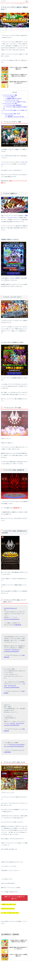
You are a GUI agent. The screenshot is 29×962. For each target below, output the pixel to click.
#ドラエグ (6, 608)
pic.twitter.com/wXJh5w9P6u (11, 725)
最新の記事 (16, 934)
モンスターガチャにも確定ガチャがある (15, 102)
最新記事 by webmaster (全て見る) (14, 117)
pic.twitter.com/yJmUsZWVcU (16, 746)
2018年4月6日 (7, 752)
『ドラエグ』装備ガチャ (9, 97)
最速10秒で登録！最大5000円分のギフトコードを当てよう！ (18, 82)
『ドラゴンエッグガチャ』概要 (9, 95)
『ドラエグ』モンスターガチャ (11, 100)
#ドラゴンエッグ (13, 608)
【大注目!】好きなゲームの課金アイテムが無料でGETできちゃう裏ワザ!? (18, 75)
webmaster (9, 115)
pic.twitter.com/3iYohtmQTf (11, 651)
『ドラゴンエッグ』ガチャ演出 (9, 103)
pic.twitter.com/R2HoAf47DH (11, 687)
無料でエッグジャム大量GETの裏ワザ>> (14, 898)
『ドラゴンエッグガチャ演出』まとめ (11, 113)
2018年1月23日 (17, 625)
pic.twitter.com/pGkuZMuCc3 (11, 619)
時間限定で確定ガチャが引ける (13, 98)
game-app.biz (3, 1)
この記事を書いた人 (7, 934)
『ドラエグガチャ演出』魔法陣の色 (12, 105)
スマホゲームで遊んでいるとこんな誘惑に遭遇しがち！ (18, 68)
